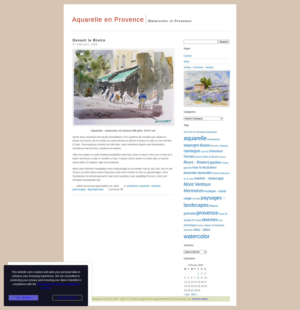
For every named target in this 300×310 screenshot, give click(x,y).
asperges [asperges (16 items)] (191, 145)
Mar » (194, 294)
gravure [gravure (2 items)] (188, 167)
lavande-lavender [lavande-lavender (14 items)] (198, 173)
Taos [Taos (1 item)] (220, 220)
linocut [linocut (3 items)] (216, 173)
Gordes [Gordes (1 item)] (225, 163)
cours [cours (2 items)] (198, 156)
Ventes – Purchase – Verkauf (199, 67)
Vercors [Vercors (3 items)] (188, 229)
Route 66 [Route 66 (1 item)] (223, 214)
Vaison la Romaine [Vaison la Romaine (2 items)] (214, 225)
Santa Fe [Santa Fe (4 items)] (189, 220)
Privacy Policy (67, 297)
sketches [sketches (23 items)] (210, 219)
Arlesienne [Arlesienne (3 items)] (213, 139)
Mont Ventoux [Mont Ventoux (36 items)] (197, 184)
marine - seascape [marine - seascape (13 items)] (209, 178)
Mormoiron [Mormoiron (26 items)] (194, 190)
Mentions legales (200, 299)
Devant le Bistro (89, 40)
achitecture (132, 186)
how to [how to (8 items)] (197, 167)
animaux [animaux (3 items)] (212, 132)
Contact (188, 56)
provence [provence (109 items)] (207, 213)
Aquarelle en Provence (108, 19)
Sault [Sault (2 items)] (198, 220)
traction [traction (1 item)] (200, 225)
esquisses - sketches (149, 186)
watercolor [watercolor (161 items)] (197, 236)
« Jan (186, 294)
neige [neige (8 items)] (188, 198)
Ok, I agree (23, 297)
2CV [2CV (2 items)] (186, 132)
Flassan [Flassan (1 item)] (222, 157)
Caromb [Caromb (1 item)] (204, 151)
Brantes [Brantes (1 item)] (214, 146)
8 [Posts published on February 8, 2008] (198, 277)
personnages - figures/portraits (88, 189)
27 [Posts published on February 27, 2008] (192, 290)
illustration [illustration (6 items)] (209, 167)
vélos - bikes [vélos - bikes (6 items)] (201, 229)
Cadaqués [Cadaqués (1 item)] (223, 146)
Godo (186, 61)
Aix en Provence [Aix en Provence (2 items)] (197, 132)
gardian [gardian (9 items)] (215, 162)
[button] (187, 89)
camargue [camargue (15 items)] (192, 151)
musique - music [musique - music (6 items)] (215, 191)
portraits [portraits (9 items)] (190, 213)
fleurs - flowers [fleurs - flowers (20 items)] (196, 162)
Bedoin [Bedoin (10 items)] (205, 145)
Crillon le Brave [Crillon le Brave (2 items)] (210, 156)
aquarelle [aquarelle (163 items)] (195, 138)
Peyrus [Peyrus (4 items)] (213, 205)
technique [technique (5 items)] (190, 225)
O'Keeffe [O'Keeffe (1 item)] (196, 199)
